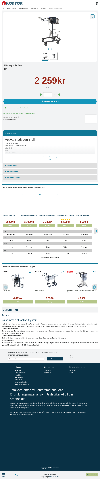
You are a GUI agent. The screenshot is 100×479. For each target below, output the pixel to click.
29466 (16, 117)
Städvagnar (34, 9)
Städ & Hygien (11, 9)
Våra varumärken (20, 373)
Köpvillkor (18, 375)
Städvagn (43, 9)
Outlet (71, 373)
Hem (3, 9)
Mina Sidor (47, 373)
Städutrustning (23, 9)
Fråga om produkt (12, 177)
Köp (10, 225)
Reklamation (19, 377)
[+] (59, 94)
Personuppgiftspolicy (22, 384)
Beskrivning (10, 133)
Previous (5, 287)
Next (94, 287)
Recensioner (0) (11, 171)
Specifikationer (11, 165)
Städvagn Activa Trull (55, 9)
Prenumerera (55, 359)
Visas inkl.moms (92, 475)
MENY (3, 475)
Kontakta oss (48, 370)
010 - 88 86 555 (54, 477)
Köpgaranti (18, 380)
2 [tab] (52, 49)
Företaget (18, 370)
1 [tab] (48, 49)
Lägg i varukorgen (50, 101)
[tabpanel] (50, 30)
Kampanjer (72, 370)
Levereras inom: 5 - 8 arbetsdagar (20, 108)
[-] (41, 94)
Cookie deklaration (21, 382)
